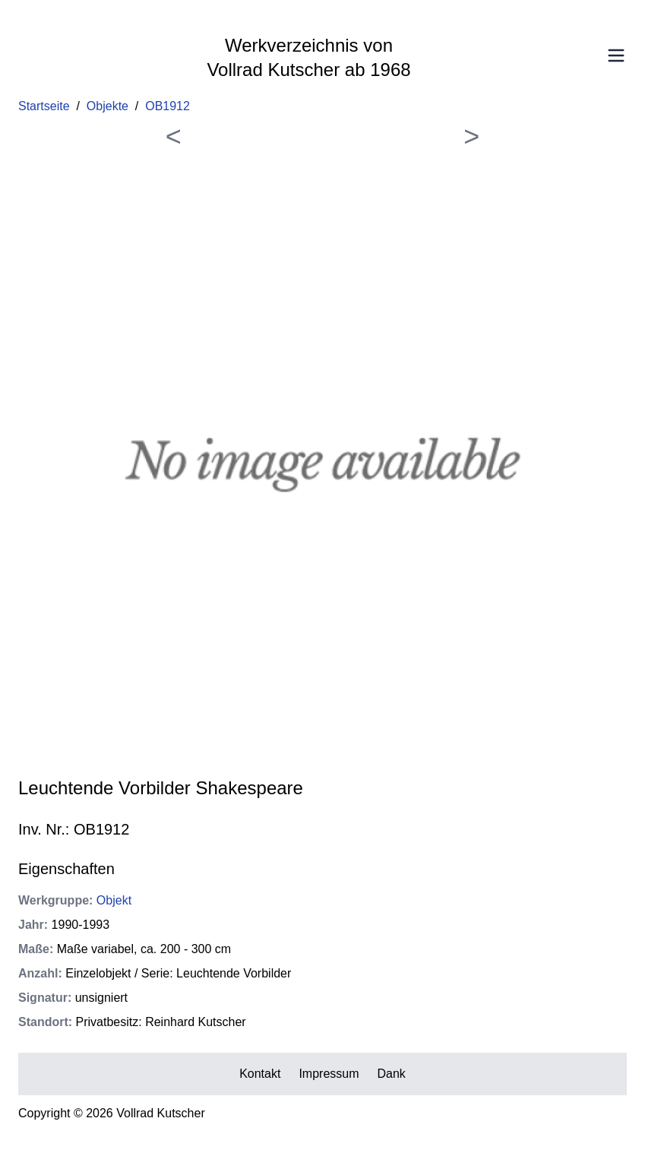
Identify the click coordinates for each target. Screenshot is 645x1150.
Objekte (107, 106)
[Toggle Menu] (616, 55)
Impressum (329, 1073)
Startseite (44, 106)
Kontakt (259, 1073)
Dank (392, 1073)
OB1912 (167, 106)
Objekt (113, 900)
